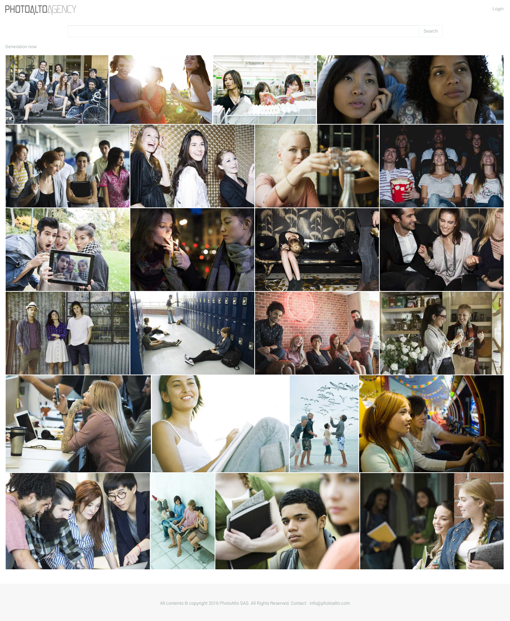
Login (498, 9)
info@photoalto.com (330, 603)
